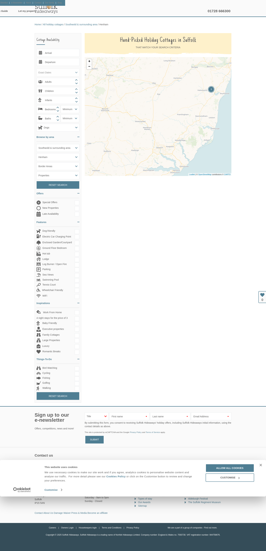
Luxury (45, 346)
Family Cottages (51, 334)
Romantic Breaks (51, 351)
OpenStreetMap (204, 174)
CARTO (227, 174)
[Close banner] (261, 519)
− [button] (89, 66)
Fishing (46, 378)
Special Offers (49, 202)
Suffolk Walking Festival (200, 470)
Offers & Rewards (138, 11)
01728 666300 (219, 11)
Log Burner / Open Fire (54, 264)
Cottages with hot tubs (150, 488)
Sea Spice (193, 480)
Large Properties (51, 340)
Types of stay (145, 498)
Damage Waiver (62, 513)
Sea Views (48, 274)
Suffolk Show (195, 473)
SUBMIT (94, 439)
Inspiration (112, 11)
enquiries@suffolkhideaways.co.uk (57, 468)
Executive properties (53, 329)
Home (67, 11)
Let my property (194, 11)
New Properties (50, 208)
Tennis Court (49, 284)
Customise (51, 544)
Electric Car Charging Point (56, 236)
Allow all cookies (229, 522)
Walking (46, 388)
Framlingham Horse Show (202, 488)
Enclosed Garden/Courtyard (57, 242)
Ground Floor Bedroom (54, 248)
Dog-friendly (48, 230)
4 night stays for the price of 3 (52, 318)
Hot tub (46, 253)
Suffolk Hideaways (46, 8)
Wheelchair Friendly (52, 290)
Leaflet (192, 174)
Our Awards (144, 502)
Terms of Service (153, 432)
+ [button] (89, 61)
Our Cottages (88, 11)
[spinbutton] (57, 82)
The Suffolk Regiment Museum (204, 502)
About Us (48, 513)
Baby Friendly (49, 323)
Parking (46, 269)
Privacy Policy (136, 432)
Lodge (45, 259)
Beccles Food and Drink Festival (205, 495)
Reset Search (58, 185)
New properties (146, 470)
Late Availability (50, 213)
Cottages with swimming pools (154, 495)
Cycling (46, 373)
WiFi (44, 295)
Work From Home (52, 312)
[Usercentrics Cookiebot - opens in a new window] (22, 544)
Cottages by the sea (148, 491)
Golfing (46, 382)
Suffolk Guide (166, 11)
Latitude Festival (196, 484)
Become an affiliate (98, 513)
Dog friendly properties (150, 484)
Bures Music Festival (199, 491)
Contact (39, 513)
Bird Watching (49, 368)
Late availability (146, 473)
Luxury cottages (146, 480)
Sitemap (142, 505)
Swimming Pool (50, 279)
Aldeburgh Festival (198, 498)
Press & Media (79, 513)
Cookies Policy (116, 530)
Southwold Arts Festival (200, 477)
